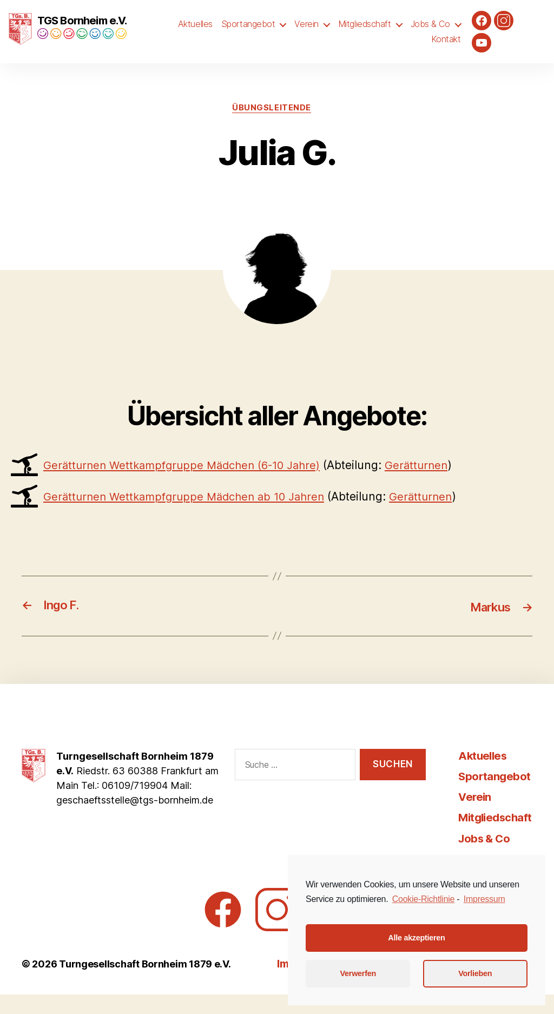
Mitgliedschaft (364, 34)
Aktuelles (195, 34)
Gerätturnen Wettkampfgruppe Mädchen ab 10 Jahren (190, 516)
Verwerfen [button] (358, 973)
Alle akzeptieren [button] (416, 937)
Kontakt (446, 48)
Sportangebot (248, 34)
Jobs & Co (430, 34)
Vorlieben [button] (475, 973)
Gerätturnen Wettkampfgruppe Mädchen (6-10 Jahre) (188, 485)
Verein (306, 34)
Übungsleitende (271, 127)
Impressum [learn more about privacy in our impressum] (484, 899)
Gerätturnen (431, 485)
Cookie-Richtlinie (423, 899)
